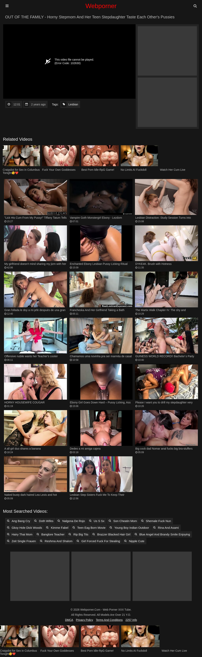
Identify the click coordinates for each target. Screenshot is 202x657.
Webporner (101, 5)
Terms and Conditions (109, 619)
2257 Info (131, 619)
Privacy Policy (84, 619)
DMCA (69, 619)
